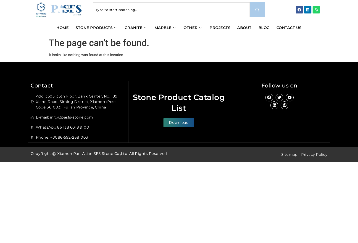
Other (193, 28)
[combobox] (171, 9)
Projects (220, 28)
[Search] (257, 9)
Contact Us (289, 28)
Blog (264, 28)
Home (62, 28)
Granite (136, 28)
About (244, 28)
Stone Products (97, 28)
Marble (166, 28)
